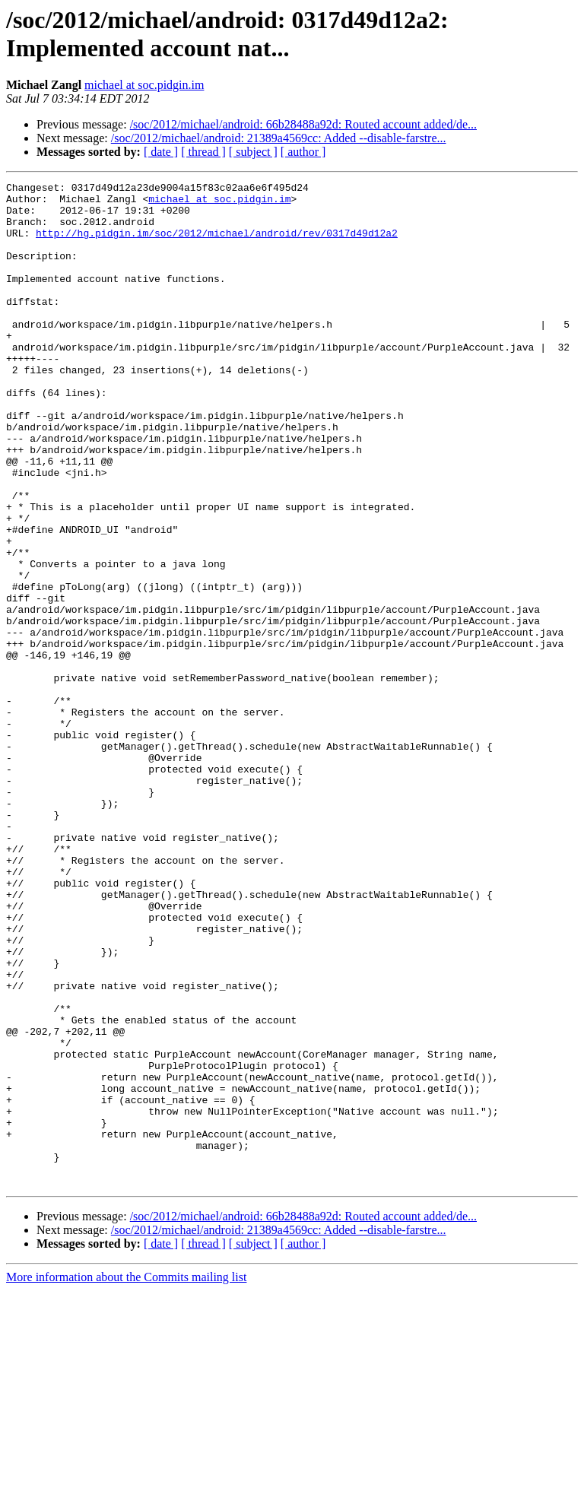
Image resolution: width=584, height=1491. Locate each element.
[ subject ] (253, 151)
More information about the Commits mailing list (126, 1477)
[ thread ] (203, 151)
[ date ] (161, 151)
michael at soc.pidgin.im (144, 84)
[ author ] (303, 151)
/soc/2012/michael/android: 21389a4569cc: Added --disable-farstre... (278, 138)
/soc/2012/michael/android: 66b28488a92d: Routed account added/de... (303, 124)
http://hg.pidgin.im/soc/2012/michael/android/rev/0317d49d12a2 (217, 244)
